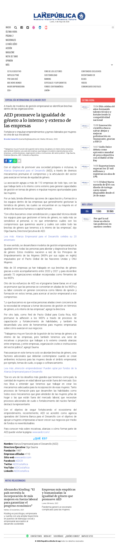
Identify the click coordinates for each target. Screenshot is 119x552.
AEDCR (19, 460)
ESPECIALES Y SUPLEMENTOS (55, 82)
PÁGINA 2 (9, 35)
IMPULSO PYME (13, 75)
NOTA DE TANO (12, 56)
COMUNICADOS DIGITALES (91, 86)
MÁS (7, 64)
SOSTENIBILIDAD (50, 75)
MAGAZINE (10, 52)
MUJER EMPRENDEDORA (16, 86)
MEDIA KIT (48, 536)
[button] (113, 27)
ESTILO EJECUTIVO (14, 71)
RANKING (47, 78)
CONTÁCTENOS (36, 536)
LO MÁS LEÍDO (11, 44)
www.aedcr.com (23, 457)
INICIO (8, 27)
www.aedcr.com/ (41, 432)
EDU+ (9, 90)
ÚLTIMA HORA (11, 31)
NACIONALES (11, 40)
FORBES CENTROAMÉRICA (53, 86)
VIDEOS (84, 82)
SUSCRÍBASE (58, 536)
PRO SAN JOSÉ (12, 78)
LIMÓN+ (47, 90)
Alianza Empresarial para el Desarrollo (24, 170)
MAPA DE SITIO (87, 536)
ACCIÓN (9, 48)
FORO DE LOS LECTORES (53, 71)
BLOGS (83, 78)
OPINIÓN (9, 60)
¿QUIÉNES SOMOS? (72, 536)
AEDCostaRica (20, 464)
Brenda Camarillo (11, 139)
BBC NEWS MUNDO (14, 82)
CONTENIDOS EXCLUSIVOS (91, 71)
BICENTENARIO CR (88, 75)
